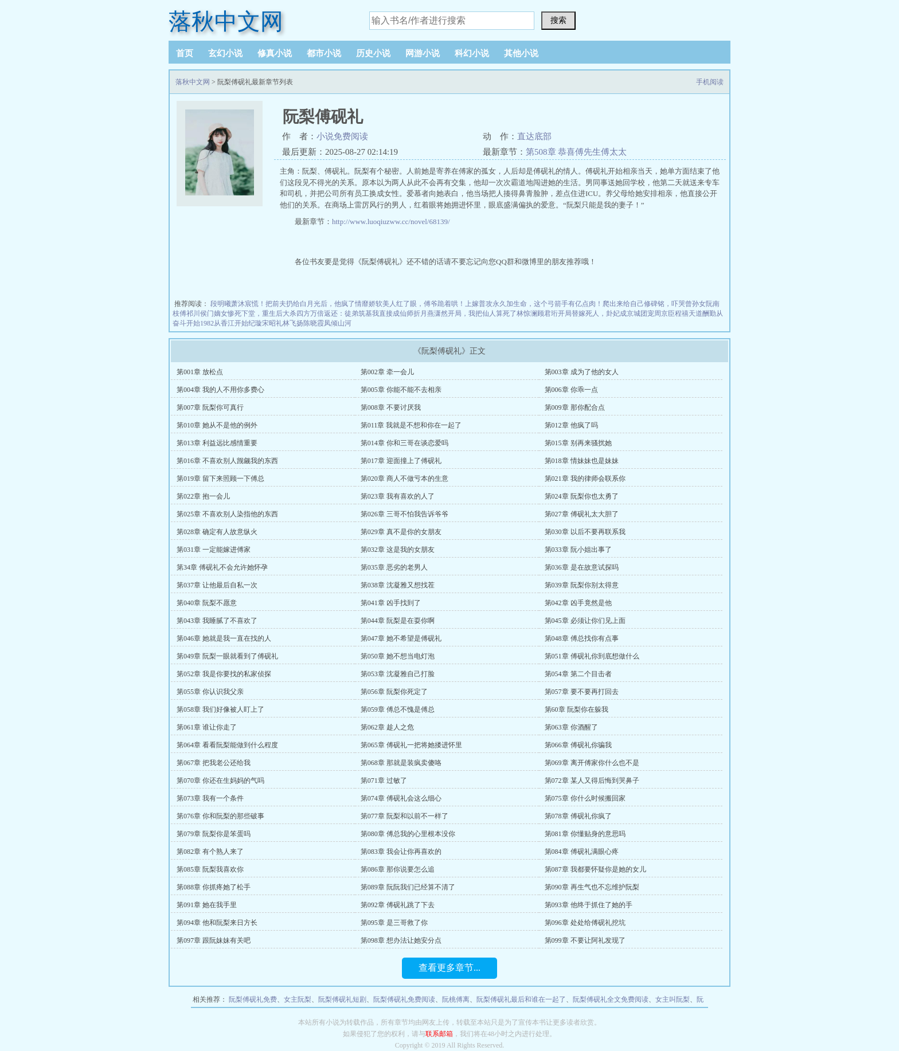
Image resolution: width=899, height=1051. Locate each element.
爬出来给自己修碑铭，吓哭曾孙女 (654, 304)
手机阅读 (710, 82)
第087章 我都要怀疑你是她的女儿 (595, 869)
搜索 (558, 20)
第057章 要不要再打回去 (582, 692)
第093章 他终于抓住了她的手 (588, 905)
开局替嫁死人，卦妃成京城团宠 (606, 313)
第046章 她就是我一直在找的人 (224, 638)
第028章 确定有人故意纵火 (217, 532)
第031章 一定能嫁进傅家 (214, 550)
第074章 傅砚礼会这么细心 (401, 798)
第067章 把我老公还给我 (214, 763)
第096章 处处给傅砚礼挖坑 (585, 923)
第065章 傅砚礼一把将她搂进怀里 (411, 745)
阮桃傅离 (456, 999)
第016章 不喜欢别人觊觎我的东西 (227, 461)
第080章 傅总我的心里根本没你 (408, 834)
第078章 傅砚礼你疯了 (578, 816)
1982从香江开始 (224, 323)
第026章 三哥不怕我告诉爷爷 (404, 514)
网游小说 (422, 53)
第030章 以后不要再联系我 (585, 532)
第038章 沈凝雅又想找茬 (398, 585)
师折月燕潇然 (427, 313)
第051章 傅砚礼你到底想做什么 (592, 656)
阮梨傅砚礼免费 (253, 999)
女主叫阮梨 (672, 999)
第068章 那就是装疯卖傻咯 (401, 763)
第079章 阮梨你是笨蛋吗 (214, 834)
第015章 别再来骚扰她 (578, 443)
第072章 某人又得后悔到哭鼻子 (592, 781)
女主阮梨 (297, 999)
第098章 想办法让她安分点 (401, 940)
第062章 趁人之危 (387, 727)
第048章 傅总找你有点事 (582, 638)
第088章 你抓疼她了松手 (214, 887)
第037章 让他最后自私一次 (217, 585)
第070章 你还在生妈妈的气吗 (220, 781)
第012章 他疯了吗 (571, 425)
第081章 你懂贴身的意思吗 (585, 834)
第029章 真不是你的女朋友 (401, 532)
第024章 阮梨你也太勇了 (582, 496)
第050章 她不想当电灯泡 (398, 656)
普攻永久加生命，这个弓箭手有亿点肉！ (541, 304)
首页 (184, 53)
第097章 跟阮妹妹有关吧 (214, 940)
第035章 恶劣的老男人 (394, 567)
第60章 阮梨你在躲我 (576, 709)
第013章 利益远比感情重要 (217, 443)
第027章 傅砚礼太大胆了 (582, 514)
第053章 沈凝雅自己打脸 (398, 674)
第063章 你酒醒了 (571, 727)
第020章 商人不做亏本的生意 (404, 478)
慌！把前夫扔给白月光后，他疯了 (303, 304)
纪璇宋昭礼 (265, 323)
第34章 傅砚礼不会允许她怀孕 (222, 567)
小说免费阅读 (342, 136)
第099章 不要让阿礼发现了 (585, 940)
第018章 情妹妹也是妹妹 (582, 461)
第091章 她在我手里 (207, 905)
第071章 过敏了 (384, 781)
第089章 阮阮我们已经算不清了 (408, 887)
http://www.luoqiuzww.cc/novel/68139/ (391, 221)
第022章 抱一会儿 (203, 496)
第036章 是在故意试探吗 (582, 567)
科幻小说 (472, 53)
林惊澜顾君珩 (537, 313)
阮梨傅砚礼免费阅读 (404, 999)
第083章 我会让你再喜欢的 (401, 852)
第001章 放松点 (200, 372)
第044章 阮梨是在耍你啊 (398, 621)
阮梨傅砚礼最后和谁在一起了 (521, 999)
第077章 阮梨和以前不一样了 (404, 816)
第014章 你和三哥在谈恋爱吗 (404, 443)
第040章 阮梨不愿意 (207, 603)
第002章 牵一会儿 (387, 372)
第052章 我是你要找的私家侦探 (224, 674)
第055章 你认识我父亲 (210, 692)
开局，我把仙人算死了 (482, 313)
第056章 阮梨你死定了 (394, 692)
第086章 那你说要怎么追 (398, 869)
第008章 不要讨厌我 (391, 407)
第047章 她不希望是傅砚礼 (401, 638)
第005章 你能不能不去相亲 (401, 390)
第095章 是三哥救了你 (394, 923)
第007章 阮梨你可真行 (210, 407)
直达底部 (534, 136)
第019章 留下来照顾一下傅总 (220, 478)
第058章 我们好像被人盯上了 (220, 709)
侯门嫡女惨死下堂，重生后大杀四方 (255, 313)
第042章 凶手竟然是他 (578, 603)
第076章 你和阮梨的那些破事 (220, 816)
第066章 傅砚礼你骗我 (578, 745)
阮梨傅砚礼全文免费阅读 (610, 999)
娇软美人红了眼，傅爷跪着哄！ (417, 304)
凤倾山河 (337, 323)
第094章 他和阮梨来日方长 (217, 923)
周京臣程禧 (671, 313)
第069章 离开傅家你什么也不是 (592, 763)
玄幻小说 (225, 53)
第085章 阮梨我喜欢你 (210, 869)
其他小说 (521, 53)
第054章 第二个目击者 (578, 674)
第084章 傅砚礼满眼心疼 (582, 852)
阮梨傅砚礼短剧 (342, 999)
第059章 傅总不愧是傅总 (398, 709)
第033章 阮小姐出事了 (578, 550)
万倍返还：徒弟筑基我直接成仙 (358, 313)
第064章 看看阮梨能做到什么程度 (227, 745)
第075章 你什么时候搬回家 (585, 798)
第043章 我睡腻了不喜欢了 (217, 621)
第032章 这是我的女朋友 (398, 550)
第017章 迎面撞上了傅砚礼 (401, 461)
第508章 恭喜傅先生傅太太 (576, 151)
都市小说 (324, 53)
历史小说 (373, 53)
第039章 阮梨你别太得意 (582, 585)
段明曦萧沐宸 (231, 304)
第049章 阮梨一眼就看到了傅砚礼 (227, 656)
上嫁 (472, 304)
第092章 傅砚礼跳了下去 (398, 905)
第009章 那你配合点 (575, 407)
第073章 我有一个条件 (210, 798)
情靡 (362, 304)
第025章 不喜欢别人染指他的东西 (227, 514)
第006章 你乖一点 (571, 390)
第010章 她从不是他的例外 (217, 425)
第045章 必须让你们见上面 (585, 621)
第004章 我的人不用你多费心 (220, 390)
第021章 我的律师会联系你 (585, 478)
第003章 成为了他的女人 (582, 372)
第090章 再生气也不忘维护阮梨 (592, 887)
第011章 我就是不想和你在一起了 (411, 425)
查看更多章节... (449, 967)
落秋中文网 (226, 21)
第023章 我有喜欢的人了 (398, 496)
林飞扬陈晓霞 (303, 323)
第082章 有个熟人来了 (210, 852)
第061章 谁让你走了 (207, 727)
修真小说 (274, 53)
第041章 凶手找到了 (391, 603)
